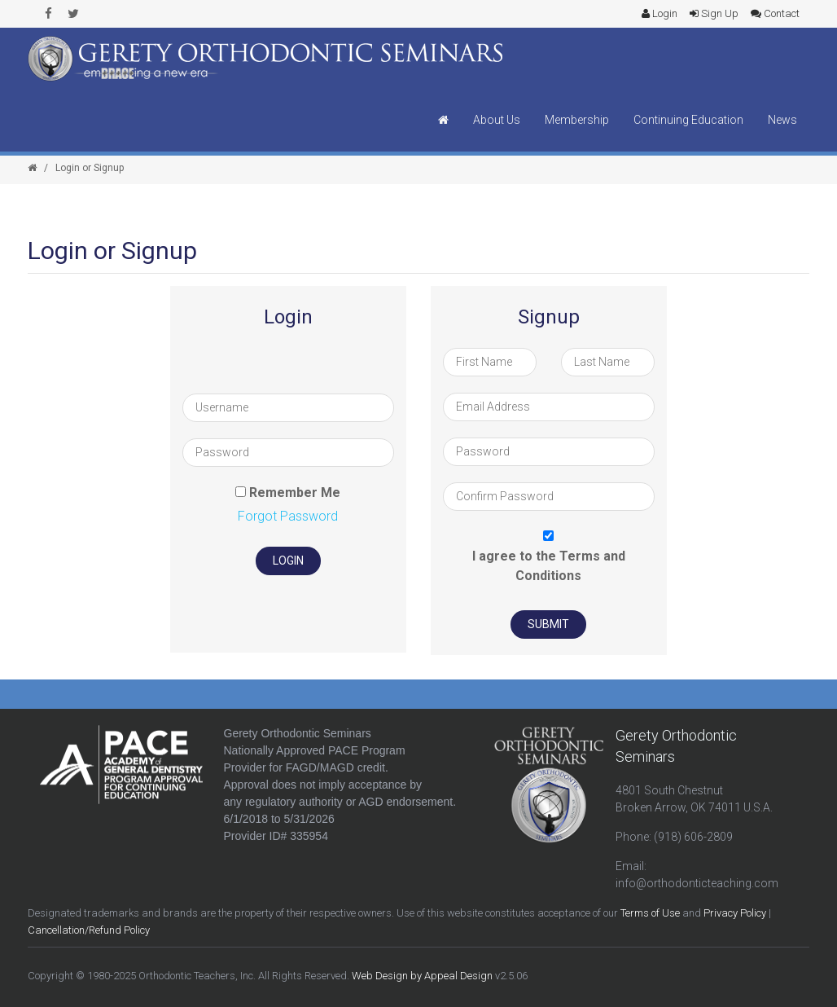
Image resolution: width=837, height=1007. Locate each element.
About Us (496, 119)
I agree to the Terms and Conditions (548, 565)
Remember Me (294, 492)
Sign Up (714, 13)
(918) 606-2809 (693, 836)
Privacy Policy (734, 913)
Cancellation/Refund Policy (89, 930)
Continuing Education (688, 119)
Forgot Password (288, 516)
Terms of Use (650, 913)
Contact (775, 13)
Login (659, 13)
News (782, 119)
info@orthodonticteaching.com (697, 883)
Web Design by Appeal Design (422, 976)
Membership (577, 119)
